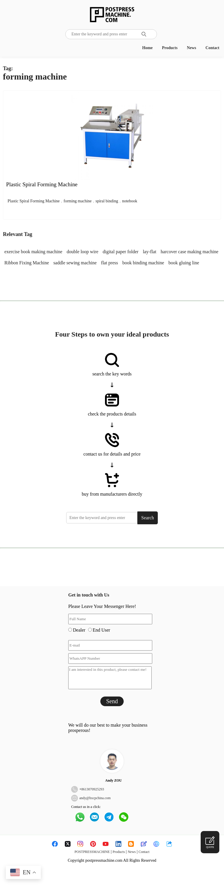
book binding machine (143, 262)
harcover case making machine (189, 251)
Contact (212, 48)
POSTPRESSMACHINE (92, 852)
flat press (109, 262)
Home (147, 48)
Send (112, 701)
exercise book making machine (33, 251)
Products (169, 48)
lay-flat (149, 251)
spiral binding (107, 201)
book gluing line (184, 262)
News (191, 48)
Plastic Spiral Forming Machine (34, 201)
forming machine (78, 201)
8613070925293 (92, 789)
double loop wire (82, 251)
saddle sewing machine (75, 262)
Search (147, 517)
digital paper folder (121, 251)
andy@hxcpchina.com (95, 798)
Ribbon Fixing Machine (26, 262)
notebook (129, 201)
